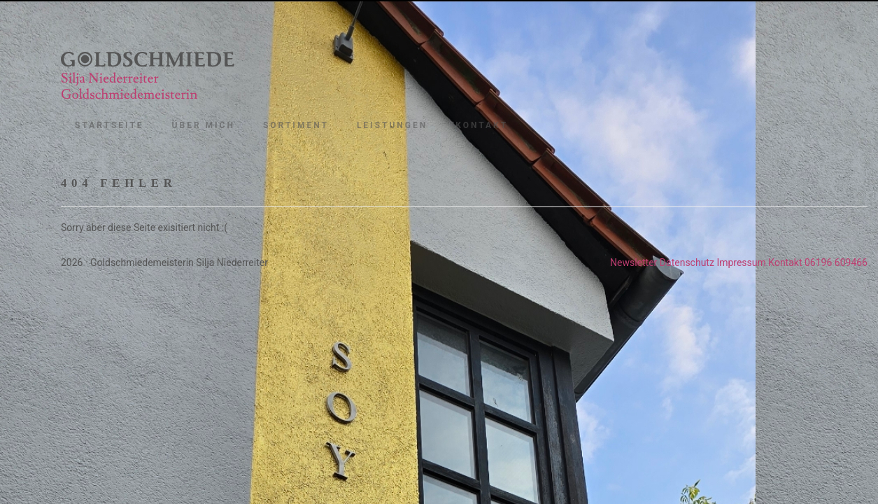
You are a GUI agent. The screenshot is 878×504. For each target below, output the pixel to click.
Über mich (203, 125)
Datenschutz (687, 262)
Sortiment (296, 125)
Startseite (109, 125)
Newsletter (633, 262)
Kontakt (481, 125)
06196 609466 (836, 262)
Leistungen (392, 125)
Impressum (740, 262)
